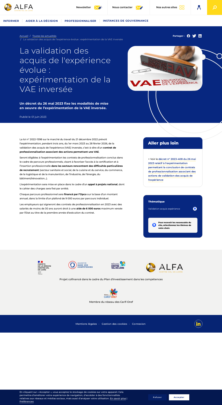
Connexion (139, 323)
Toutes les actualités (44, 35)
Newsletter (89, 7)
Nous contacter (127, 7)
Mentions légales (86, 323)
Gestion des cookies (114, 323)
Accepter (179, 397)
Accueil (24, 35)
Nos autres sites (166, 7)
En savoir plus (118, 398)
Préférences (27, 401)
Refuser (157, 397)
